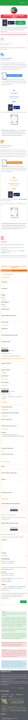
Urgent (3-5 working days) (8, 563)
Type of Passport (6, 370)
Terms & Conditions (5, 694)
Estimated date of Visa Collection (10, 413)
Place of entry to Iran (6, 419)
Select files (14, 510)
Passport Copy (5, 389)
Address (3, 479)
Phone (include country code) (9, 473)
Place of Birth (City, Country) (9, 315)
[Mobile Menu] (22, 2)
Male (4, 297)
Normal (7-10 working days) (9, 561)
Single (4, 304)
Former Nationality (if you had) (9, 335)
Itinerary (3, 432)
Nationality (4, 328)
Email (3, 466)
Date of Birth (5, 322)
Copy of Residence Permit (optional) (10, 503)
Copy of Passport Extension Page (9, 523)
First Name (4, 282)
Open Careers (4, 696)
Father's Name (5, 309)
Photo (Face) (4, 348)
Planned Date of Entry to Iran (9, 426)
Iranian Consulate (23, 199)
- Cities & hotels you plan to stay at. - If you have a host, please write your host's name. (14, 440)
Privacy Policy (12, 586)
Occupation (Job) (6, 341)
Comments (4, 540)
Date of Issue (5, 376)
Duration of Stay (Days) (7, 448)
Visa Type (3, 553)
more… (14, 679)
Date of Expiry (5, 382)
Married (4, 306)
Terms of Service (21, 586)
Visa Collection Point (7, 407)
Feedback (10, 696)
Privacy (12, 694)
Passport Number (6, 363)
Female (4, 299)
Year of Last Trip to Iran (7, 454)
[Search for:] (26, 2)
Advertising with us (19, 694)
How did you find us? (6, 492)
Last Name (4, 288)
